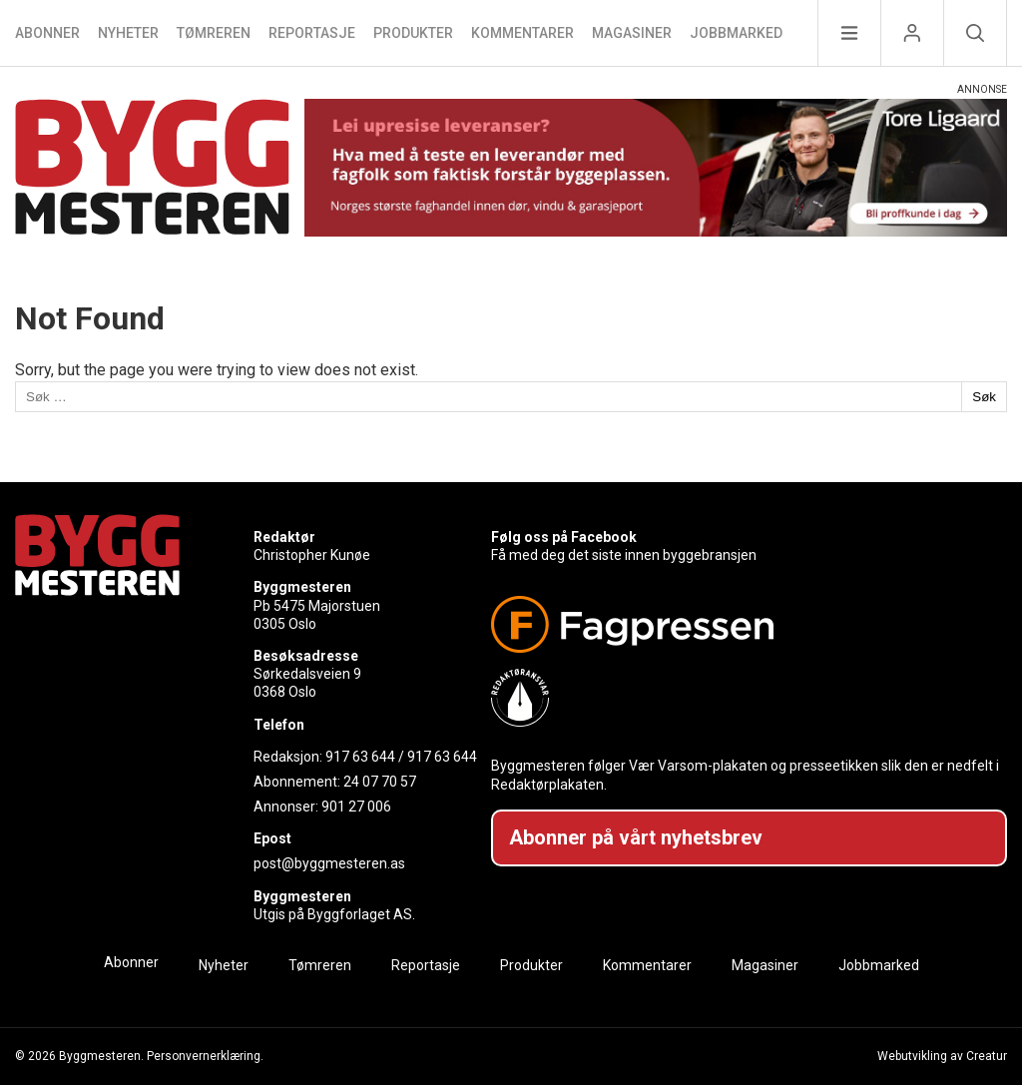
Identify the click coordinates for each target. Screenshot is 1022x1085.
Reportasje (311, 33)
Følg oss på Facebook (564, 537)
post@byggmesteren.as (329, 863)
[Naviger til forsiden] (152, 170)
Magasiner (632, 33)
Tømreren (214, 33)
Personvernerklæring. (205, 1056)
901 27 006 (356, 806)
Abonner (47, 33)
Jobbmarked (736, 33)
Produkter (413, 33)
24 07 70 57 (379, 782)
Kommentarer (522, 33)
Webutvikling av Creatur (942, 1056)
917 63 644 (360, 757)
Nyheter (128, 33)
